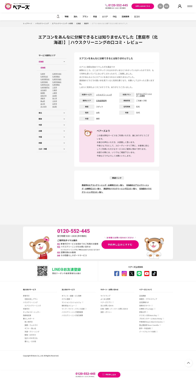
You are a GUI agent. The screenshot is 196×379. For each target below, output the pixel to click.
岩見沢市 (43, 96)
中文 (166, 6)
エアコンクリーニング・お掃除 (62, 23)
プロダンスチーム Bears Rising (150, 318)
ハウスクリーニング (42, 23)
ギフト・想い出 (30, 328)
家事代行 (26, 296)
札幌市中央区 (56, 74)
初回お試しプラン (31, 299)
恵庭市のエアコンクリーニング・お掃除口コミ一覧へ (103, 185)
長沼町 (54, 107)
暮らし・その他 (30, 341)
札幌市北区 (44, 77)
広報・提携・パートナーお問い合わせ (114, 309)
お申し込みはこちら (143, 6)
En (160, 6)
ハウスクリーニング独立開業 (72, 315)
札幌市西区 (56, 85)
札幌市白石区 (45, 85)
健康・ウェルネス (31, 325)
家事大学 (142, 312)
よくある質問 (105, 299)
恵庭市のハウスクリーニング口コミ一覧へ (120, 188)
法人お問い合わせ (107, 305)
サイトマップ (105, 296)
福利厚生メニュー (68, 305)
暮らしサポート (28, 318)
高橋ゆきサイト (145, 305)
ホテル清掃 (66, 299)
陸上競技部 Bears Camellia (149, 325)
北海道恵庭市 (101, 100)
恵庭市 (86, 23)
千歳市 (54, 90)
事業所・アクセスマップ (148, 299)
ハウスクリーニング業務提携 (72, 312)
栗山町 (42, 101)
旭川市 (54, 98)
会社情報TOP (144, 302)
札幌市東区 (44, 82)
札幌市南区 (56, 77)
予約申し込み (110, 374)
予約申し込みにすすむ (120, 244)
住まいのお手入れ (31, 338)
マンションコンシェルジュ (71, 302)
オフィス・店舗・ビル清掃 (71, 296)
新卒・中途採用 (145, 328)
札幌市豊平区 (45, 87)
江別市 (54, 101)
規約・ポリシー (106, 312)
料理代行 (26, 309)
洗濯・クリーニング (32, 331)
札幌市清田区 (56, 82)
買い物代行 (29, 322)
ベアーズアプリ (106, 302)
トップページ (27, 23)
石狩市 (54, 104)
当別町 (54, 96)
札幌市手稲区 (56, 79)
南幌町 (42, 93)
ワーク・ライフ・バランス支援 (73, 309)
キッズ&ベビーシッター (31, 312)
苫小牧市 (43, 107)
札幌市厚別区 (45, 79)
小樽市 (54, 93)
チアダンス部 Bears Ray (148, 315)
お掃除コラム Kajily (146, 309)
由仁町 (42, 104)
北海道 (78, 23)
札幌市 (42, 74)
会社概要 (142, 296)
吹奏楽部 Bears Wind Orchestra (150, 322)
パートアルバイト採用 (147, 331)
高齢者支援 (27, 315)
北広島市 (43, 90)
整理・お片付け (30, 335)
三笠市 (54, 87)
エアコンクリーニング (33, 305)
